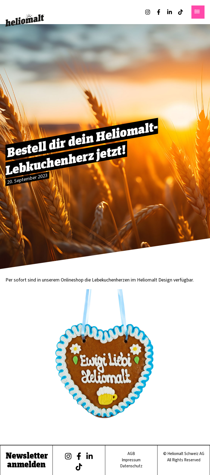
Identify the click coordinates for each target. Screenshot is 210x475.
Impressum (131, 460)
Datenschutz (131, 466)
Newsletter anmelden (27, 459)
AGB (131, 454)
